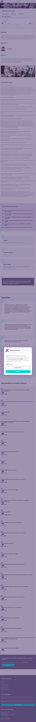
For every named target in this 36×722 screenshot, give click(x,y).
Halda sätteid (9, 364)
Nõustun (18, 371)
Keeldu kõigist (18, 367)
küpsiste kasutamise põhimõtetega (15, 358)
